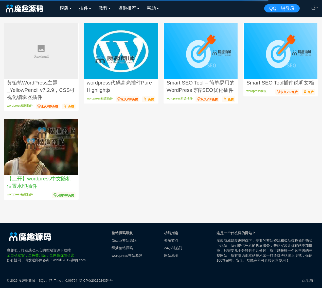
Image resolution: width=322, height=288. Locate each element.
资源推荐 (127, 8)
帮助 (151, 8)
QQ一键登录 (282, 8)
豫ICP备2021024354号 (97, 280)
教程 (103, 8)
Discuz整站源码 (124, 241)
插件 (83, 8)
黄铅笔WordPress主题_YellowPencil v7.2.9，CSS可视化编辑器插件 (41, 90)
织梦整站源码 (122, 248)
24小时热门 (173, 248)
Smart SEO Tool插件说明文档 (280, 83)
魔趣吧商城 (27, 280)
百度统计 (308, 280)
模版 (64, 8)
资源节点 (171, 241)
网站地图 (171, 255)
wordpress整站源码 (127, 255)
